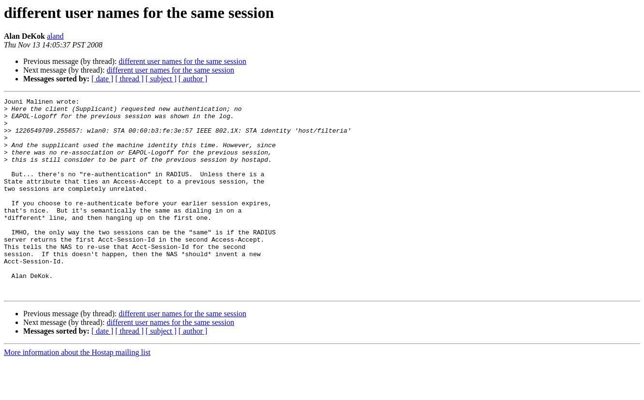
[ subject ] (161, 79)
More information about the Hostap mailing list (77, 391)
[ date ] (102, 79)
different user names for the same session (182, 61)
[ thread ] (129, 79)
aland (55, 36)
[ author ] (193, 79)
